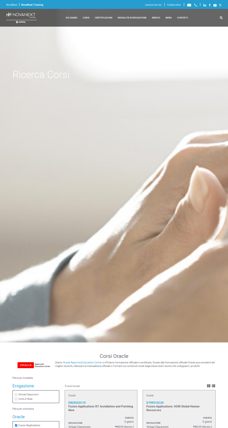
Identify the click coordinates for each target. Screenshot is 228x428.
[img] (209, 386)
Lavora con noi (153, 4)
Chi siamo (71, 18)
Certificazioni (103, 18)
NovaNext (11, 4)
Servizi (156, 18)
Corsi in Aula (25, 398)
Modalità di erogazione (132, 18)
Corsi (86, 18)
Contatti (182, 18)
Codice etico (174, 4)
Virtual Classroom (28, 394)
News (168, 18)
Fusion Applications (29, 425)
